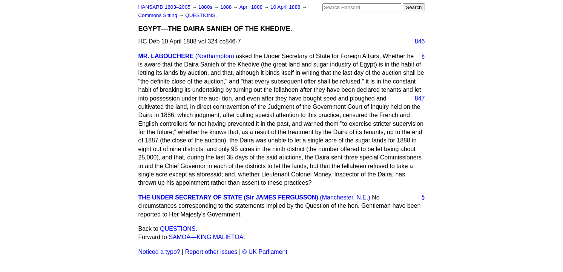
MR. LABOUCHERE (166, 56)
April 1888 (251, 7)
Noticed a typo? (159, 252)
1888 (226, 7)
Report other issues (211, 252)
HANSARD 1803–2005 (164, 7)
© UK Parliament (264, 252)
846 (420, 41)
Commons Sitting (158, 15)
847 (420, 98)
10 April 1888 (286, 7)
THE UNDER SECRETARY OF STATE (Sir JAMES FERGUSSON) (228, 197)
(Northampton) (214, 56)
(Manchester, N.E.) (345, 197)
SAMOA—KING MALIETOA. (207, 237)
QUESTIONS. (201, 15)
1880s (206, 7)
